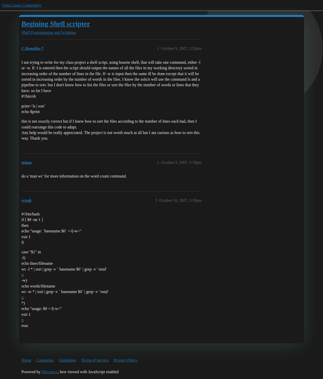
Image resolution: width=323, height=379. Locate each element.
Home (26, 360)
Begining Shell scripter (55, 24)
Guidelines (67, 360)
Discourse (50, 372)
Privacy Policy (126, 360)
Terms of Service (95, 360)
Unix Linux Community (22, 5)
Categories (44, 360)
